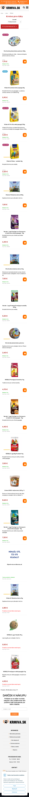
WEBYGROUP (22, 795)
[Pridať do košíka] (25, 62)
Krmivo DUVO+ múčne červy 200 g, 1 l (14, 490)
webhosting (11, 795)
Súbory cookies (15, 746)
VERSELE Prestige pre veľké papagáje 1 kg (14, 671)
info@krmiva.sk (23, 1)
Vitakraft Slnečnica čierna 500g (14, 195)
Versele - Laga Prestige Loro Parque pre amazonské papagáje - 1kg (14, 527)
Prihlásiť (9, 3)
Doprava (15, 750)
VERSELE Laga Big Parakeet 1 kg (14, 453)
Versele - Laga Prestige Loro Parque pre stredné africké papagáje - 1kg (14, 417)
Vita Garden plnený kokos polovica (14, 343)
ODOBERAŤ (14, 714)
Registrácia (14, 3)
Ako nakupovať (15, 740)
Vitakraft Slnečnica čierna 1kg (14, 598)
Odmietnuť (14, 792)
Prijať (14, 785)
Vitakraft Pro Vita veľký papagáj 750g (14, 124)
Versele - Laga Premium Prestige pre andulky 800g (14, 306)
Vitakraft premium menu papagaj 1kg (14, 87)
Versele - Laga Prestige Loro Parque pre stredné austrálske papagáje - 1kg (14, 232)
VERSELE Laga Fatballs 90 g (14, 635)
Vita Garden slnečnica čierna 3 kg (14, 269)
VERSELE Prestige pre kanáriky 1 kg (14, 379)
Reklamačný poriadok (15, 737)
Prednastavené (12, 22)
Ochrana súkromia (15, 743)
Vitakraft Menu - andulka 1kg (14, 161)
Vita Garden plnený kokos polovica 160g (14, 51)
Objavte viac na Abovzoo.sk (14, 564)
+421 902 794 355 (7, 1)
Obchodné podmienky (15, 733)
